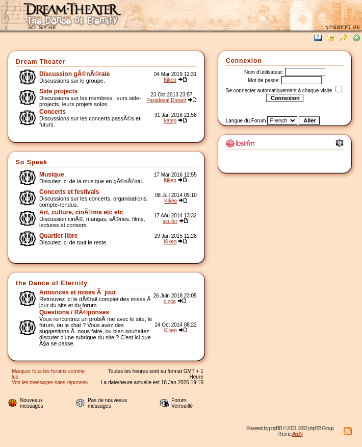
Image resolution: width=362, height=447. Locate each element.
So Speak (31, 162)
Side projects (58, 91)
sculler (170, 221)
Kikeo (170, 80)
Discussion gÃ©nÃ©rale (74, 74)
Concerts (52, 111)
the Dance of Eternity (52, 283)
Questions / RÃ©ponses (74, 312)
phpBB (275, 428)
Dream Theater (40, 61)
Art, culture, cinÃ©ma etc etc (81, 212)
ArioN (297, 434)
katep (170, 120)
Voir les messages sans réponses (50, 382)
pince (170, 301)
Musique (51, 174)
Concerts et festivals (69, 191)
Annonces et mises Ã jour (77, 292)
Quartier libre (58, 235)
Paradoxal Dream (166, 100)
